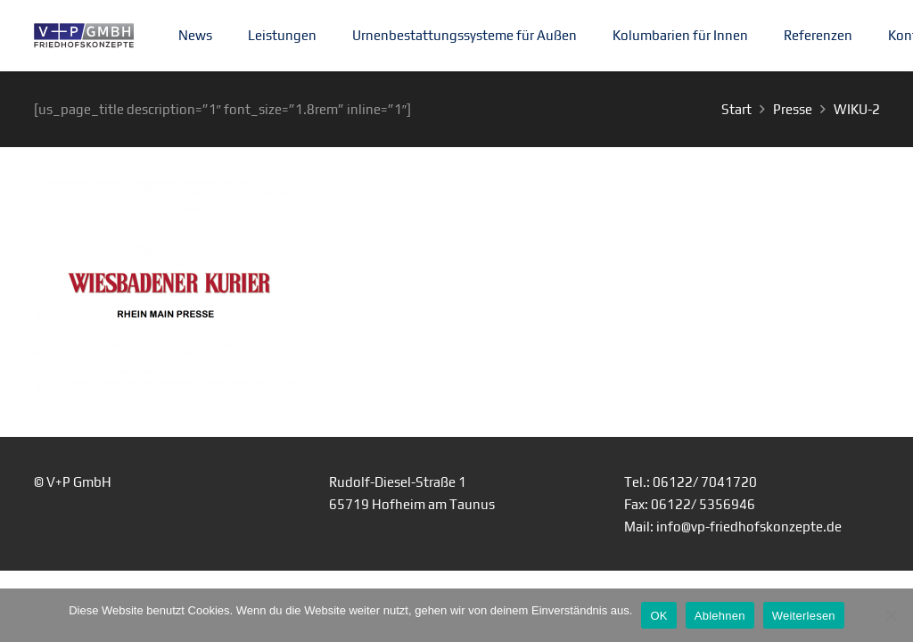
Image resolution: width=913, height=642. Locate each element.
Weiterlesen (803, 615)
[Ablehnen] (891, 615)
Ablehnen (720, 615)
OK (658, 615)
